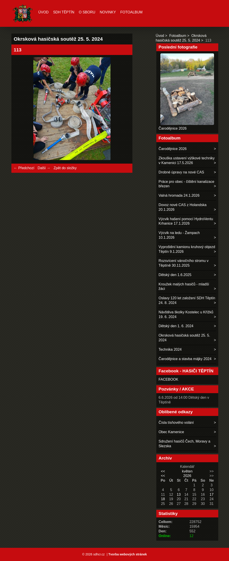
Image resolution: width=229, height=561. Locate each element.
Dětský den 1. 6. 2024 (176, 326)
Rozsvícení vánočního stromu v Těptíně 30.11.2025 (183, 263)
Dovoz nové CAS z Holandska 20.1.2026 (182, 207)
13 (179, 494)
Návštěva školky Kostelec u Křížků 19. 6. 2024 (186, 314)
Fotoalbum (131, 12)
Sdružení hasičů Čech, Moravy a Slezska (184, 443)
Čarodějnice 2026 (173, 128)
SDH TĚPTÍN (63, 12)
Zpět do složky (64, 168)
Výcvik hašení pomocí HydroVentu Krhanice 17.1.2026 (186, 221)
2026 (187, 476)
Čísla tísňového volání (176, 422)
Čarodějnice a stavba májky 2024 (185, 359)
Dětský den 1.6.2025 (175, 275)
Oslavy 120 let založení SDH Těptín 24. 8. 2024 (187, 300)
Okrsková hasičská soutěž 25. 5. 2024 (184, 337)
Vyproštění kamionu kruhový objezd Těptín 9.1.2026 (187, 249)
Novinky (108, 12)
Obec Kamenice (171, 432)
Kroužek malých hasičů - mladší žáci (184, 286)
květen (187, 471)
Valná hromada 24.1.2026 (179, 195)
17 (212, 494)
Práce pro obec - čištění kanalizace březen (186, 184)
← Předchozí (24, 168)
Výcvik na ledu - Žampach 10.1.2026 (179, 235)
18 (163, 499)
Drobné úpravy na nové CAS (181, 172)
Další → (44, 168)
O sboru (87, 12)
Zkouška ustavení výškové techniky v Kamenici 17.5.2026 (187, 160)
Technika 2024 (170, 349)
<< (163, 471)
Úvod (43, 12)
